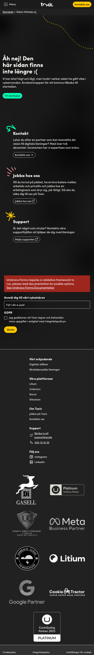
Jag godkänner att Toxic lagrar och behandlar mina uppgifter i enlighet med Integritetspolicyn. (37, 319)
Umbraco (34, 389)
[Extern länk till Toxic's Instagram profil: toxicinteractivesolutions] (47, 457)
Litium (33, 383)
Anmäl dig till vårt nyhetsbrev (24, 297)
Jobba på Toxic (38, 413)
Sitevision (34, 399)
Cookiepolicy (9, 652)
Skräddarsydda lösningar (44, 369)
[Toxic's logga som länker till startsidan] (47, 4)
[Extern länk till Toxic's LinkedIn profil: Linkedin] (47, 462)
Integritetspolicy (41, 652)
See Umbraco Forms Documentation (30, 287)
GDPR (8, 312)
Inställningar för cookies (78, 652)
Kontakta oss (36, 419)
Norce (32, 394)
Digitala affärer (38, 364)
